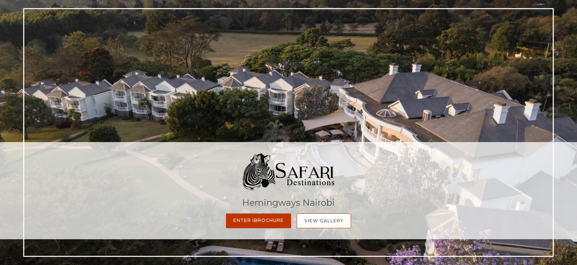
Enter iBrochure (258, 220)
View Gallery (323, 220)
